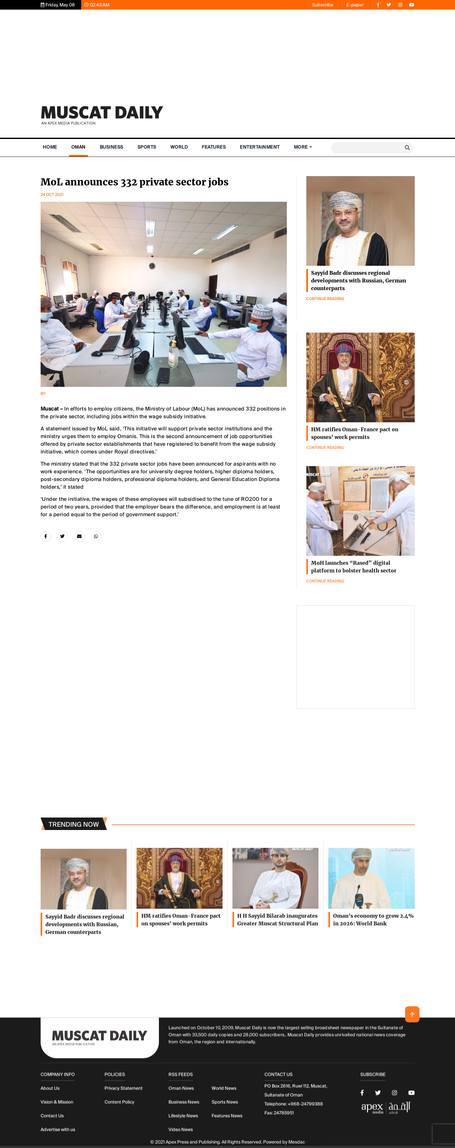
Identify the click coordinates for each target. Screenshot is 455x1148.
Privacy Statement (124, 1137)
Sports (146, 147)
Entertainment (260, 147)
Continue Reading (325, 298)
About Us (50, 1137)
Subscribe (322, 5)
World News (224, 1137)
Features (214, 147)
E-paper (355, 5)
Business (111, 147)
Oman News (181, 1137)
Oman (78, 147)
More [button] (301, 147)
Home (50, 147)
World (179, 147)
